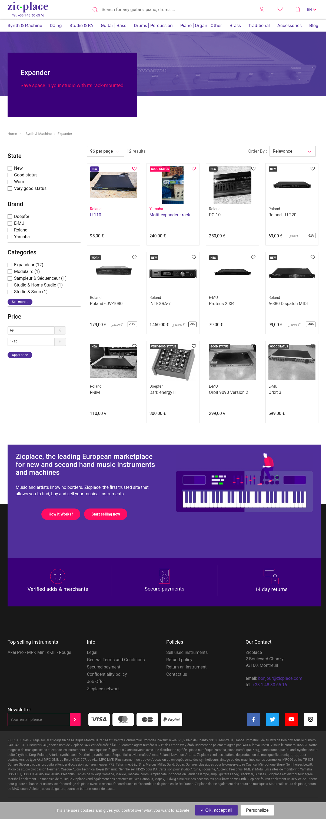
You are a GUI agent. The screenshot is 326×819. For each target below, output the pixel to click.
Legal (92, 652)
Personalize (257, 810)
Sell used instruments (187, 652)
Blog (313, 25)
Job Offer (96, 681)
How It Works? (64, 514)
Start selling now (109, 514)
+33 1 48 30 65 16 (269, 684)
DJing (56, 25)
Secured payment (104, 667)
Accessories (289, 25)
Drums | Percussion (153, 25)
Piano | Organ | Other (201, 25)
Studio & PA (81, 25)
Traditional (259, 25)
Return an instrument (186, 667)
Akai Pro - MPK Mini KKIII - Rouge (39, 652)
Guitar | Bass (113, 25)
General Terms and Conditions (116, 659)
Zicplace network (103, 688)
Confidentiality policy (107, 674)
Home (12, 134)
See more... (20, 302)
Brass (235, 25)
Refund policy (179, 659)
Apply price (20, 355)
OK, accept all (216, 810)
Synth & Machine (25, 25)
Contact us (176, 674)
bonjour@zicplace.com (280, 678)
